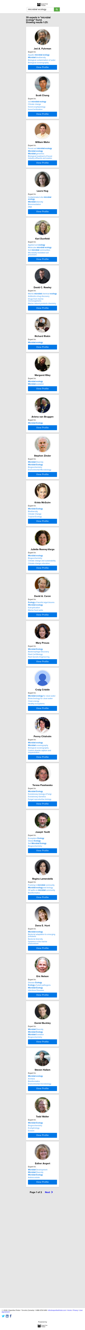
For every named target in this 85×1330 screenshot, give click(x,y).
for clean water (42, 765)
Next (49, 1299)
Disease (35, 1070)
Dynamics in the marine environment (37, 1030)
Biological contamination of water (42, 60)
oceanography (38, 819)
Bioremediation (34, 214)
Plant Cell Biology (35, 720)
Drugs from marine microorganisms (35, 315)
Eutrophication (34, 669)
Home (69, 1310)
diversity (35, 212)
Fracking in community (41, 968)
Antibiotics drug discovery (38, 311)
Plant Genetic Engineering (38, 722)
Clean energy (33, 771)
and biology (40, 971)
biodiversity (37, 58)
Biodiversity (33, 565)
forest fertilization (35, 113)
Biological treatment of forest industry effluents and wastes (40, 165)
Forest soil (40, 156)
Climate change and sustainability (42, 618)
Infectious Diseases (36, 1078)
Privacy (75, 1310)
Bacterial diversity (35, 1026)
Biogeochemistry (35, 517)
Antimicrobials (34, 1281)
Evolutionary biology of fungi (39, 869)
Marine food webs (35, 672)
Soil (37, 923)
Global (34, 920)
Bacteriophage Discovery (38, 717)
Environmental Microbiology (39, 519)
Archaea (31, 1174)
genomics (36, 162)
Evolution (36, 1126)
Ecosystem (36, 918)
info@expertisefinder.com (57, 1310)
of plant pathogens (39, 1072)
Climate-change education (39, 621)
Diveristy (35, 512)
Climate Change (34, 568)
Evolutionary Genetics (37, 872)
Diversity (35, 1121)
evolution (36, 413)
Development (37, 1273)
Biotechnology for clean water (40, 768)
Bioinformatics (34, 976)
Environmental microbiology (39, 1179)
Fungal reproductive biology (39, 875)
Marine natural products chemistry (42, 318)
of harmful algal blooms (41, 664)
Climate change (34, 108)
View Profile (42, 71)
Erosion (31, 1230)
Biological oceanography (38, 63)
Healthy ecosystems (36, 773)
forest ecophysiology (36, 111)
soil (37, 106)
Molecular (39, 259)
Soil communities (39, 262)
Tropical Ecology (35, 570)
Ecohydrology (33, 1227)
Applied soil (36, 257)
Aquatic (38, 55)
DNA (30, 217)
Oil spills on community (41, 974)
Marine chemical (42, 309)
